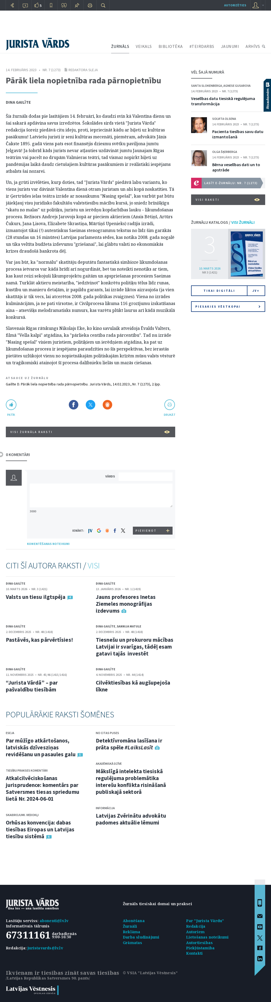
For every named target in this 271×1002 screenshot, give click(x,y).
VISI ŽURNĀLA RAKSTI (90, 432)
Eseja (10, 733)
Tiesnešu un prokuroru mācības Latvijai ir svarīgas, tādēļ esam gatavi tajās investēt (134, 646)
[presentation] (146, 516)
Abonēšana (134, 920)
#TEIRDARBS (201, 46)
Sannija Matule (129, 626)
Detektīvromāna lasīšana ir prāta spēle (129, 744)
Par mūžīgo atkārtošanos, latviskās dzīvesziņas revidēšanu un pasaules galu (41, 747)
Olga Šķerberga (224, 152)
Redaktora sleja (83, 69)
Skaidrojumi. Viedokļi (22, 815)
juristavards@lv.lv (45, 947)
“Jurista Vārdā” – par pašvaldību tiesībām (32, 686)
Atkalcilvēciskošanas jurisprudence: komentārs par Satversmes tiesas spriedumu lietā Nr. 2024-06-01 (42, 788)
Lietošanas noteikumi (207, 937)
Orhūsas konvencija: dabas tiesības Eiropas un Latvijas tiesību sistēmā (40, 829)
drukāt (169, 415)
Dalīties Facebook (73, 404)
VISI (94, 565)
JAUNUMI (230, 46)
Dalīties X (90, 404)
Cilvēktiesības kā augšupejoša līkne (133, 686)
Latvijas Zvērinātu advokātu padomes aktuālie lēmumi (131, 819)
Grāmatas (132, 942)
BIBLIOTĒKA (171, 46)
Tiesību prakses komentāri (27, 770)
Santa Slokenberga (206, 86)
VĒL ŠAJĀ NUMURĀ (207, 72)
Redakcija (196, 926)
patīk (11, 415)
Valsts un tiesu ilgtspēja (36, 596)
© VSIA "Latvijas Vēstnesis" (150, 972)
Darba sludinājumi (141, 937)
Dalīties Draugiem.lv (107, 404)
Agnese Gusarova (237, 86)
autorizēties (235, 5)
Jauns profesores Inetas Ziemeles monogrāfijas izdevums (126, 603)
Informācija (105, 808)
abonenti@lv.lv (54, 920)
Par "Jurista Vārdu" (205, 920)
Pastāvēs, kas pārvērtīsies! (39, 639)
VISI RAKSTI (228, 200)
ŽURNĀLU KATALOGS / (223, 222)
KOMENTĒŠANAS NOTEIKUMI (48, 544)
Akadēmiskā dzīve (109, 764)
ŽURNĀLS (120, 46)
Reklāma (131, 931)
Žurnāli (130, 926)
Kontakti (194, 953)
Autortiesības (199, 942)
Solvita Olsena (224, 119)
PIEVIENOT (146, 530)
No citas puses (107, 733)
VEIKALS (144, 46)
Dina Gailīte (18, 102)
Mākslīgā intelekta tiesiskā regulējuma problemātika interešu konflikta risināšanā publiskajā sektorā (131, 781)
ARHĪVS (253, 46)
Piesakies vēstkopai (227, 306)
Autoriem (195, 931)
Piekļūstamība (200, 947)
